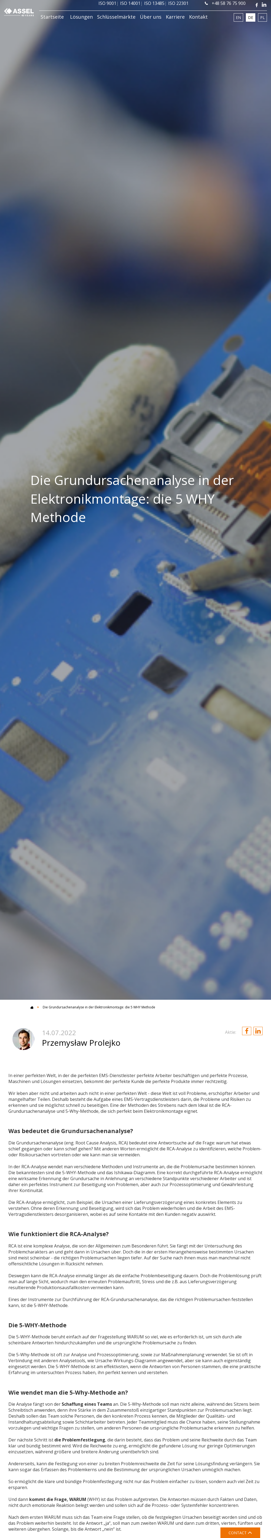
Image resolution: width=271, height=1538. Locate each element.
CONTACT (240, 1532)
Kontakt (198, 17)
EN (238, 17)
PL (262, 17)
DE (250, 17)
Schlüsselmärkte (116, 17)
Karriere (175, 17)
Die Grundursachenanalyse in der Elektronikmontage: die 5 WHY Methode (99, 1007)
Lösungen (81, 17)
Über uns (150, 17)
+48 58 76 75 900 (225, 3)
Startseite (52, 17)
